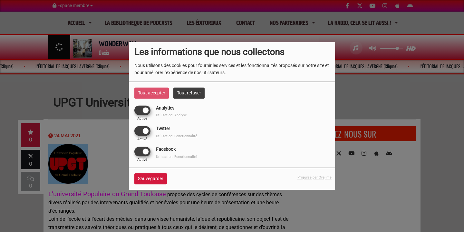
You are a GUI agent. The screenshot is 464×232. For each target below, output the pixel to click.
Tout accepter (151, 92)
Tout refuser (189, 92)
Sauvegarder (150, 178)
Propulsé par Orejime (314, 178)
